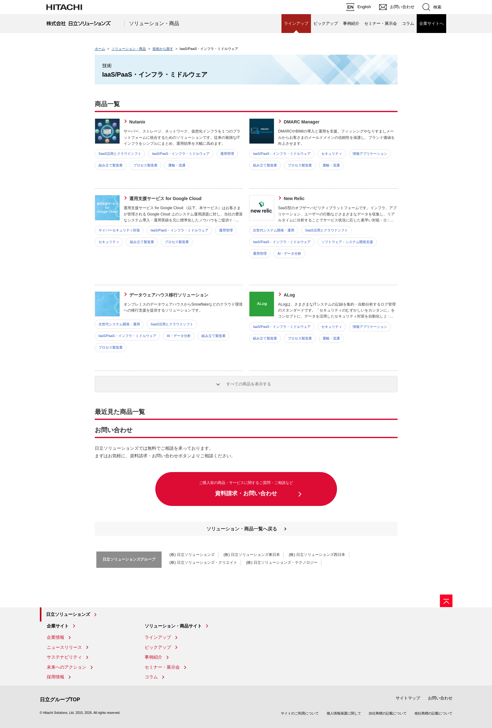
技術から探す (162, 49)
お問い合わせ (440, 698)
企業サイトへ (431, 23)
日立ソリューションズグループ (129, 559)
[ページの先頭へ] (446, 601)
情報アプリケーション (370, 153)
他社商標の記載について (433, 713)
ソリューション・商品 (154, 23)
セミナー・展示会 (380, 23)
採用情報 (55, 676)
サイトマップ (408, 698)
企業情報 (55, 637)
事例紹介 (351, 23)
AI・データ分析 (289, 253)
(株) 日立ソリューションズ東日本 (251, 554)
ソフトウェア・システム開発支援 (347, 242)
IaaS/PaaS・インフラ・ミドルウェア (181, 153)
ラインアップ (158, 637)
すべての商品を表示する (248, 384)
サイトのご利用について (300, 713)
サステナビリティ (64, 657)
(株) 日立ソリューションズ (192, 554)
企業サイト (58, 625)
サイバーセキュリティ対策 (119, 230)
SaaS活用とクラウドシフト (120, 153)
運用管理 (227, 153)
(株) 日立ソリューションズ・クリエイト (203, 562)
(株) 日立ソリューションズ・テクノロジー (282, 562)
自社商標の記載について (388, 713)
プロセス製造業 (145, 165)
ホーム (100, 49)
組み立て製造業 (111, 165)
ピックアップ (325, 23)
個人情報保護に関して (344, 713)
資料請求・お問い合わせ (246, 488)
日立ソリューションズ (68, 614)
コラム (408, 23)
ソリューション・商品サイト (173, 625)
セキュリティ (331, 153)
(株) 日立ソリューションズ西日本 (317, 554)
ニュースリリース (64, 647)
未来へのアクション (66, 667)
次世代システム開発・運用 (273, 230)
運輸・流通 (176, 165)
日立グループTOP (60, 699)
